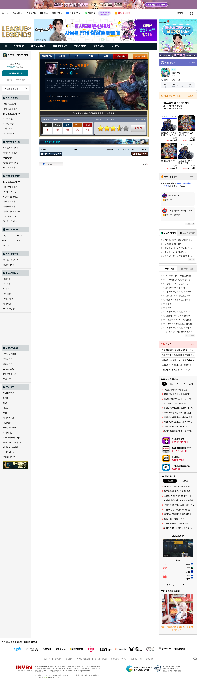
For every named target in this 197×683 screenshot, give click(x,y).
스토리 (91, 56)
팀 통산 (6, 289)
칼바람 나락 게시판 (10, 221)
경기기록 (6, 279)
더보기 (185, 584)
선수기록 (6, 284)
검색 (26, 88)
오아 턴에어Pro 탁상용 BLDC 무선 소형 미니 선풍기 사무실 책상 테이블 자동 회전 (178, 350)
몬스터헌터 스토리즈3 (12, 442)
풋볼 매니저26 (9, 457)
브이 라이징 (7, 432)
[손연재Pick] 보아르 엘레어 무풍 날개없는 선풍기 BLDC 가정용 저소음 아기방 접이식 (178, 370)
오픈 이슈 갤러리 (9, 354)
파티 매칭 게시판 (9, 206)
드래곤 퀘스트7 (9, 452)
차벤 (5, 403)
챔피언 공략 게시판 (10, 162)
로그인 (180, 13)
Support (6, 245)
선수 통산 (7, 294)
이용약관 (69, 659)
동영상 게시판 (8, 265)
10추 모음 (8, 123)
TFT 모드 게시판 (10, 216)
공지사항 (149, 659)
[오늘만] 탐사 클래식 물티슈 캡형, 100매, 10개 (178, 360)
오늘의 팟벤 (7, 364)
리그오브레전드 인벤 (18, 55)
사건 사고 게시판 (9, 201)
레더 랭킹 (7, 304)
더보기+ (191, 62)
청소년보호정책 (101, 659)
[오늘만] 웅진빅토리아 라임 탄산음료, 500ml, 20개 (178, 365)
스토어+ (191, 96)
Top (4, 235)
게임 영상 (7, 422)
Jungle (19, 235)
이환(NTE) (175, 72)
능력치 (62, 56)
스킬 (76, 56)
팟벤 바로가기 (8, 393)
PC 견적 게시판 (9, 374)
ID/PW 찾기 (20, 80)
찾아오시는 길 (136, 659)
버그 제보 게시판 (9, 167)
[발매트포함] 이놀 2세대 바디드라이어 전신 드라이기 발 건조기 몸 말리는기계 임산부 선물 (178, 355)
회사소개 (47, 659)
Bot (18, 240)
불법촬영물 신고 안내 (119, 659)
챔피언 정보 (47, 56)
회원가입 (8, 80)
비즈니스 (58, 659)
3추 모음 (8, 118)
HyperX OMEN (9, 427)
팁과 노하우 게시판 (10, 148)
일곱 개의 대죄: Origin (12, 437)
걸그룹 (5, 408)
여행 (5, 413)
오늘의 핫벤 (7, 359)
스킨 (106, 56)
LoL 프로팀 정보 (9, 308)
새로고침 (189, 224)
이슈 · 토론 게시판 (10, 196)
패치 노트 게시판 (9, 152)
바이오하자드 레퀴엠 (11, 447)
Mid (4, 240)
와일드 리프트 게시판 (11, 211)
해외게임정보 (8, 418)
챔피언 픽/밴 (8, 299)
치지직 (5, 398)
